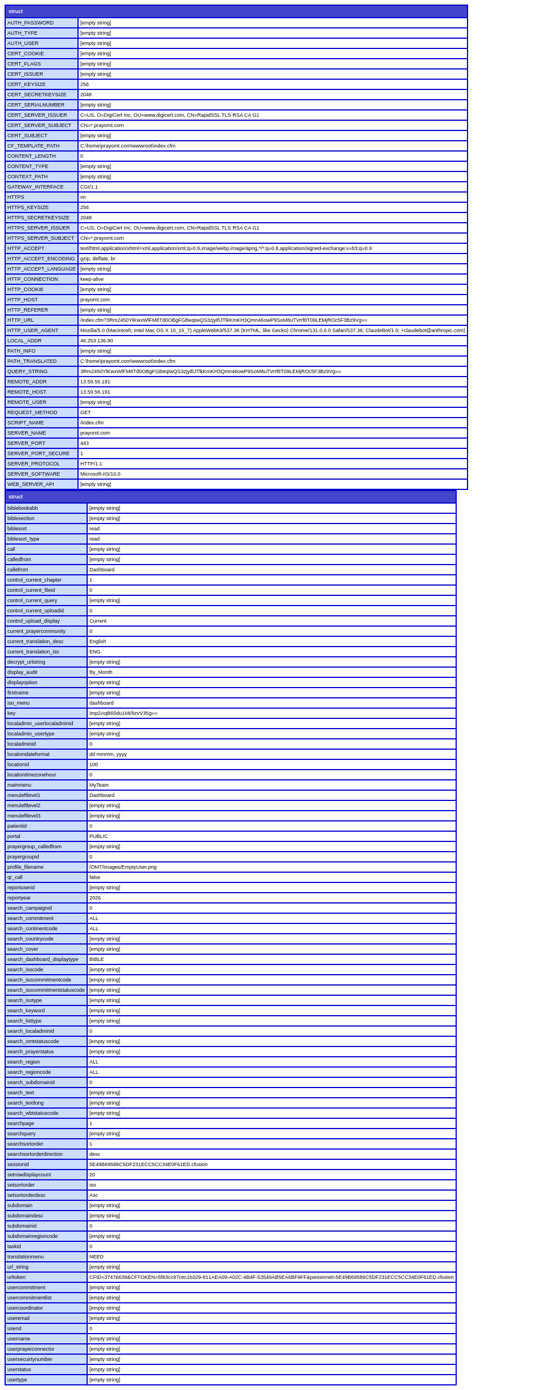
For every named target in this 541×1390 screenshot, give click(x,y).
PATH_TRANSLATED (32, 361)
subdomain (19, 1205)
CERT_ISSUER (25, 74)
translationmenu (25, 1257)
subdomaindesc (25, 1216)
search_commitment (30, 918)
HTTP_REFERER (27, 310)
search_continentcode (32, 928)
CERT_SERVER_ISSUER (37, 115)
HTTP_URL (20, 320)
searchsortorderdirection (35, 1154)
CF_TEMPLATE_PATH (33, 146)
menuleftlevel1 (23, 795)
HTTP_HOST (22, 299)
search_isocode (25, 969)
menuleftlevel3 (23, 816)
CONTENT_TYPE (27, 166)
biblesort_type (23, 539)
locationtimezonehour (31, 775)
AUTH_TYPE (22, 33)
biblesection (21, 518)
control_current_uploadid (35, 611)
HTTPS (15, 197)
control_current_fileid (31, 590)
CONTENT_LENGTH (31, 156)
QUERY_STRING (27, 371)
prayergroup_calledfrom (34, 846)
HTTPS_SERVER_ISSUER (38, 228)
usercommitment (26, 1287)
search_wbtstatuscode (33, 1113)
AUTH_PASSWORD (30, 23)
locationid (18, 764)
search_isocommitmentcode (39, 980)
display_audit (22, 672)
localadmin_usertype (31, 734)
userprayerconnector (31, 1349)
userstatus (19, 1369)
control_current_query (32, 600)
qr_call (15, 877)
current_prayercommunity (36, 631)
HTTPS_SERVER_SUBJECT (40, 238)
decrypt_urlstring (26, 662)
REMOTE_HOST (27, 392)
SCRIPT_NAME (25, 423)
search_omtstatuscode (33, 1041)
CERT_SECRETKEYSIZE (37, 94)
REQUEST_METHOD (32, 412)
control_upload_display (33, 621)
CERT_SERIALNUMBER (35, 105)
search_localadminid (30, 1031)
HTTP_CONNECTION (32, 279)
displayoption (22, 682)
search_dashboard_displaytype (43, 959)
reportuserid (21, 887)
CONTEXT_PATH (27, 176)
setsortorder (21, 1185)
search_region (23, 1062)
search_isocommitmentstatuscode (46, 990)
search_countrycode (30, 939)
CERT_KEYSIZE (26, 84)
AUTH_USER (23, 43)
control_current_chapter (34, 580)
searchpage (20, 1123)
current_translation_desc (35, 641)
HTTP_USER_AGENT (33, 330)
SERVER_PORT (26, 443)
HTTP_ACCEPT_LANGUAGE (41, 269)
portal (14, 836)
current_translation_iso (33, 652)
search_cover (22, 949)
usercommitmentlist (29, 1298)
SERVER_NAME (26, 433)
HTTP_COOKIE (25, 289)
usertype (17, 1380)
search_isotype (24, 1000)
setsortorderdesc (26, 1195)
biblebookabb (22, 508)
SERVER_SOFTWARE (33, 474)
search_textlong (25, 1103)
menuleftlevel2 (23, 805)
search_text (20, 1092)
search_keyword (26, 1010)
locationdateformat (28, 754)
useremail (18, 1318)
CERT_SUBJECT (27, 135)
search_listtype (24, 1021)
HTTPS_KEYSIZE (28, 207)
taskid (14, 1246)
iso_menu (18, 703)
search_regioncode (29, 1072)
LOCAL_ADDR (24, 341)
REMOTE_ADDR (27, 382)
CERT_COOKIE (25, 53)
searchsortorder (25, 1144)
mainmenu (19, 785)
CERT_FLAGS (24, 64)
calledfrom (19, 559)
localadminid (21, 744)
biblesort (17, 529)
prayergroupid (23, 857)
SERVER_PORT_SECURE (38, 453)
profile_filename (25, 867)
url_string (17, 1267)
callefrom (17, 570)
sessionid (18, 1164)
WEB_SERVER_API (30, 484)
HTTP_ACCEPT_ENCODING (41, 258)
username (18, 1339)
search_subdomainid (31, 1082)
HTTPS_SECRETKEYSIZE (38, 217)
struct (16, 11)
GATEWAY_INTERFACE (35, 187)
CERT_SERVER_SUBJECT (39, 125)
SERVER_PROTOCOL (33, 464)
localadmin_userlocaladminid (40, 723)
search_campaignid (29, 908)
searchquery (21, 1133)
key (11, 713)
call (11, 549)
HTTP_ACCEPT (25, 248)
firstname (17, 693)
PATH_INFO (21, 351)
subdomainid (21, 1226)
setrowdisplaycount (29, 1175)
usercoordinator (25, 1308)
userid (14, 1328)
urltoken (16, 1277)
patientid (17, 826)
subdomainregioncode (32, 1236)
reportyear (19, 898)
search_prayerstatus (30, 1051)
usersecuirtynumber (29, 1359)
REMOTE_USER (27, 402)
